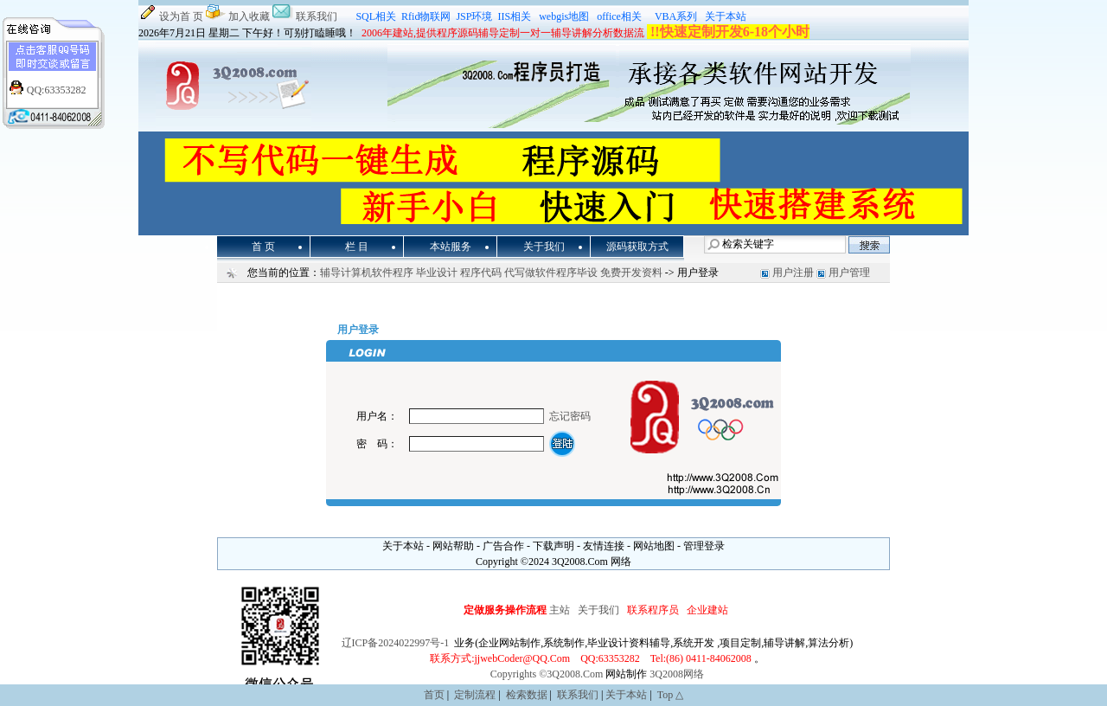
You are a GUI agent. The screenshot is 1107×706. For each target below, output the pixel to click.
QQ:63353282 (56, 90)
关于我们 (598, 610)
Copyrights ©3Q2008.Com (546, 674)
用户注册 (793, 272)
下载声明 (553, 546)
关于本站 (403, 546)
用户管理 (849, 272)
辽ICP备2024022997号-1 (396, 643)
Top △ (670, 695)
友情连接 (603, 546)
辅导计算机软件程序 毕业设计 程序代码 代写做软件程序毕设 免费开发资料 (491, 272)
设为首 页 (181, 16)
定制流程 (475, 695)
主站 (561, 610)
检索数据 (526, 695)
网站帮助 (453, 546)
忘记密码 (570, 416)
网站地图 (654, 546)
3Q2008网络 (676, 674)
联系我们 (316, 16)
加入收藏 (249, 16)
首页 (434, 695)
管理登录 (704, 546)
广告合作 (503, 546)
